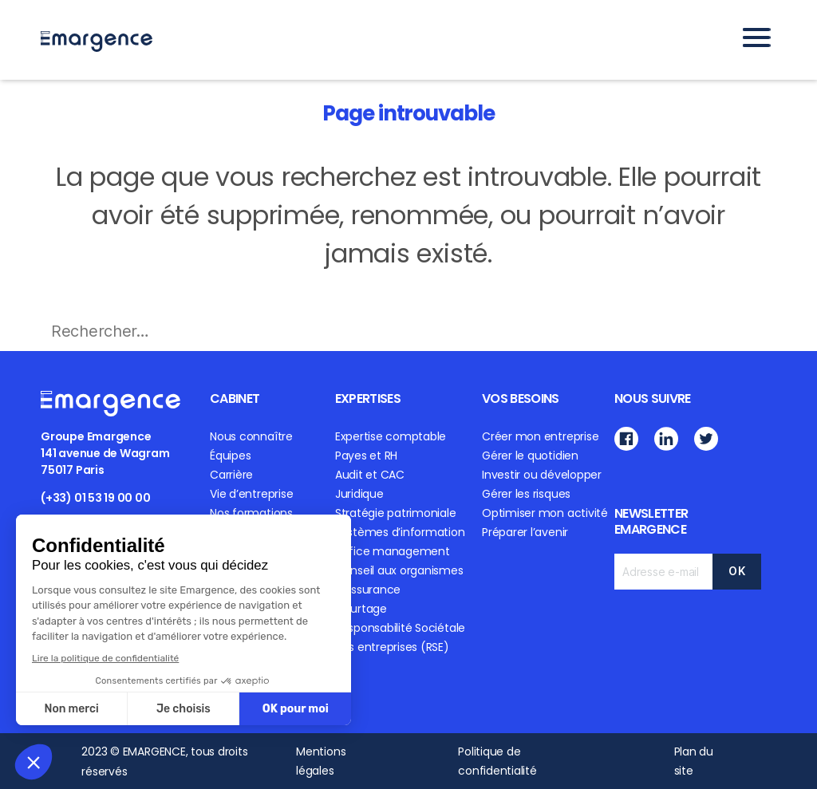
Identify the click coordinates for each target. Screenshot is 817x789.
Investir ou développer (542, 475)
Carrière (231, 475)
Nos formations (251, 513)
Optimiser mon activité (545, 513)
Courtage (361, 609)
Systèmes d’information (400, 532)
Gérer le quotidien (530, 456)
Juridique (359, 494)
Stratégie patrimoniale (395, 513)
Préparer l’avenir (525, 532)
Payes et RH (366, 456)
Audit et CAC (370, 475)
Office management (392, 551)
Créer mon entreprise (540, 436)
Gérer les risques (526, 494)
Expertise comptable (390, 436)
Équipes (230, 456)
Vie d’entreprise (251, 494)
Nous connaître (251, 436)
